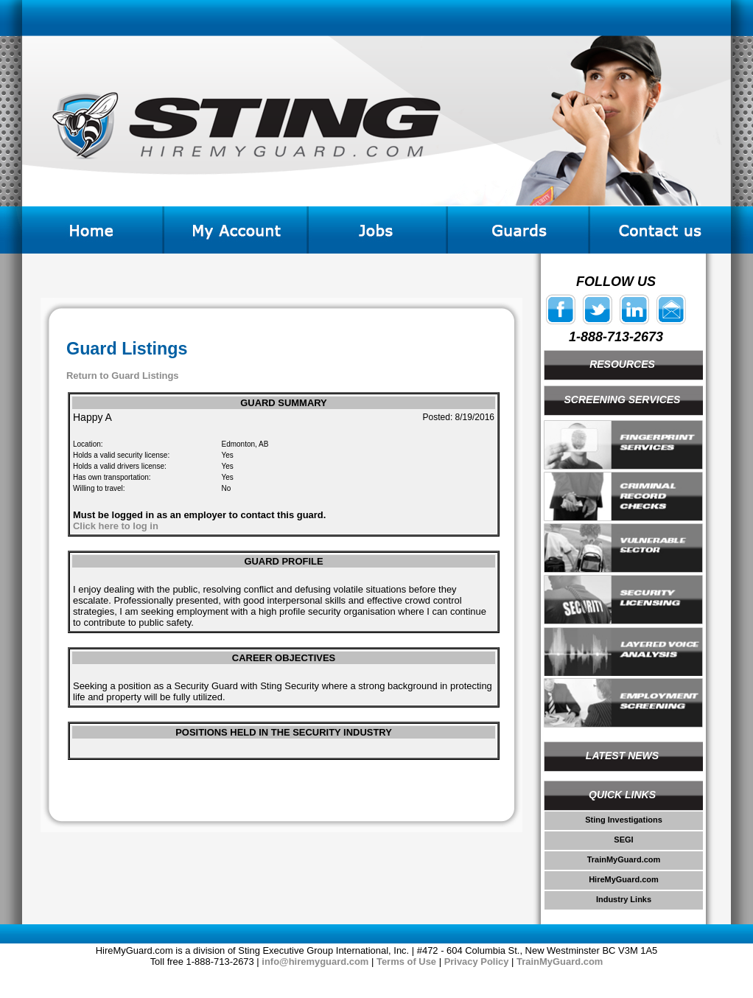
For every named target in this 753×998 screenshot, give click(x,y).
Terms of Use (406, 961)
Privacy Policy (476, 961)
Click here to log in (115, 525)
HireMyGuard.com (624, 879)
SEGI (623, 839)
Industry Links (623, 899)
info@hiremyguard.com (315, 961)
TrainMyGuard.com (624, 859)
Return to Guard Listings (122, 375)
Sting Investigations (623, 819)
